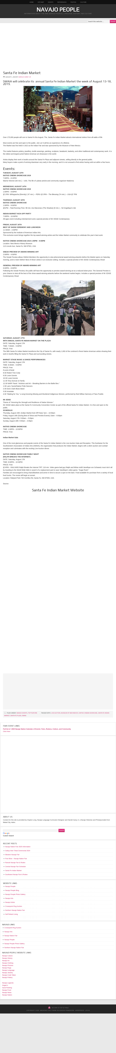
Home (32, 2)
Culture (82, 2)
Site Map (41, 2)
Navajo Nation (7, 995)
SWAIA (24, 715)
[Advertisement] (22, 45)
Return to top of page (60, 1007)
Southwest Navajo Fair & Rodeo (16, 874)
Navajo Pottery (7, 977)
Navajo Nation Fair (10, 936)
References (61, 2)
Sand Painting (7, 988)
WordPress (79, 1010)
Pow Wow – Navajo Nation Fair (16, 858)
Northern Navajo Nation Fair (14, 947)
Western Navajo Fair (12, 855)
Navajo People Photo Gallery (14, 943)
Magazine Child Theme (48, 1010)
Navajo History (7, 958)
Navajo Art (5, 960)
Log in (87, 1010)
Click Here (6, 731)
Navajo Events (21, 713)
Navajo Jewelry (7, 973)
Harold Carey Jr (24, 77)
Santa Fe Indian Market (13, 870)
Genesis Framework (66, 1010)
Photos (73, 2)
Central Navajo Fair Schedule (15, 866)
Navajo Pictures (7, 965)
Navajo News (6, 992)
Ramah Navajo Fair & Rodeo (15, 862)
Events (50, 2)
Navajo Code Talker (9, 975)
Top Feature (32, 713)
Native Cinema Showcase (88, 713)
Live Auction (55, 713)
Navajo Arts (8, 932)
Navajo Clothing (8, 963)
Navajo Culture (7, 956)
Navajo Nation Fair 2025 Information (17, 847)
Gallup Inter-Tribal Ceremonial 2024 (17, 851)
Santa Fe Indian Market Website (58, 490)
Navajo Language (8, 970)
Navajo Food (6, 990)
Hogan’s (5, 985)
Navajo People (58, 9)
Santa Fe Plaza (15, 715)
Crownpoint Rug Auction (12, 928)
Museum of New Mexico (69, 713)
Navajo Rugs (6, 968)
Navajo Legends (8, 983)
